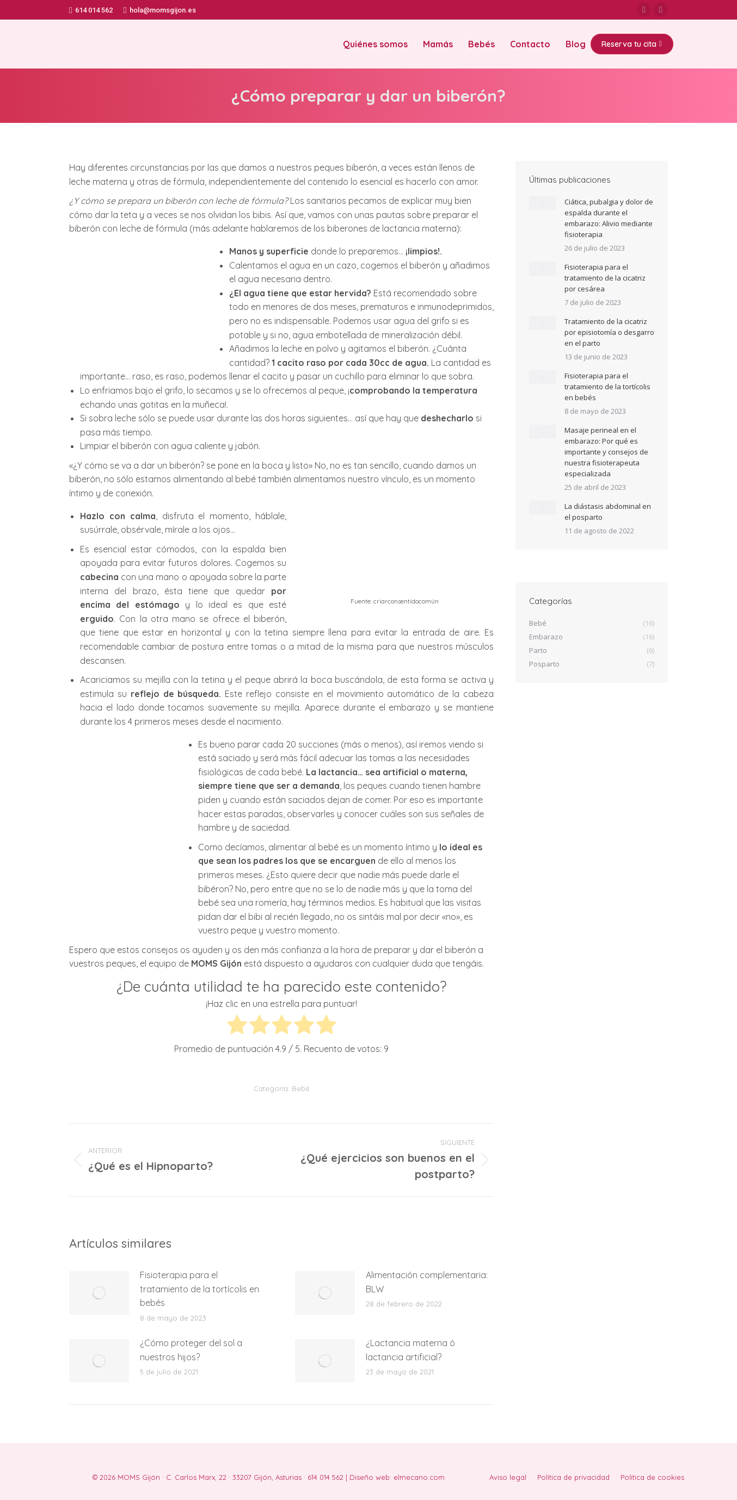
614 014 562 (91, 10)
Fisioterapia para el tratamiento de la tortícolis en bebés (199, 1288)
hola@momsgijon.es (160, 10)
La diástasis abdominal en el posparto (607, 511)
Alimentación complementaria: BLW (427, 1281)
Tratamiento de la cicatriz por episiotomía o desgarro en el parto (609, 332)
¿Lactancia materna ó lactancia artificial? (410, 1349)
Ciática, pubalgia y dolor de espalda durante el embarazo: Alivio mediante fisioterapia (608, 218)
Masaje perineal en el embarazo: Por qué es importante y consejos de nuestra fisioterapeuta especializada (606, 451)
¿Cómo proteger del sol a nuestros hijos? (191, 1349)
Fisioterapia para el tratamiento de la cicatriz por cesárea (605, 278)
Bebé (301, 1088)
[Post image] (99, 1293)
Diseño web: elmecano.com (397, 1477)
